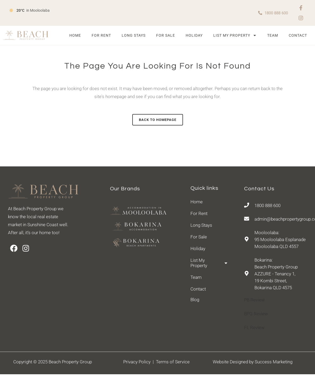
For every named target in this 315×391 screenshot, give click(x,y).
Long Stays (134, 36)
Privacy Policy (138, 362)
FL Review (254, 328)
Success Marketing (273, 362)
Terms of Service (173, 362)
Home (75, 36)
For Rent (101, 36)
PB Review (254, 300)
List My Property (235, 36)
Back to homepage (157, 120)
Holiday (194, 36)
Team (272, 36)
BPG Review (256, 314)
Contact (298, 36)
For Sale (165, 36)
